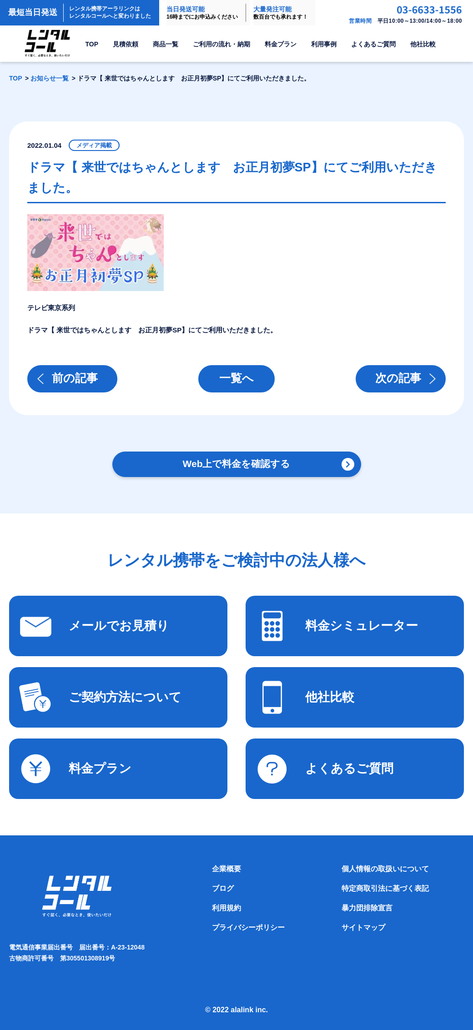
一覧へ (236, 378)
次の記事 (398, 378)
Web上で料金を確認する (237, 463)
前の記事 (75, 378)
